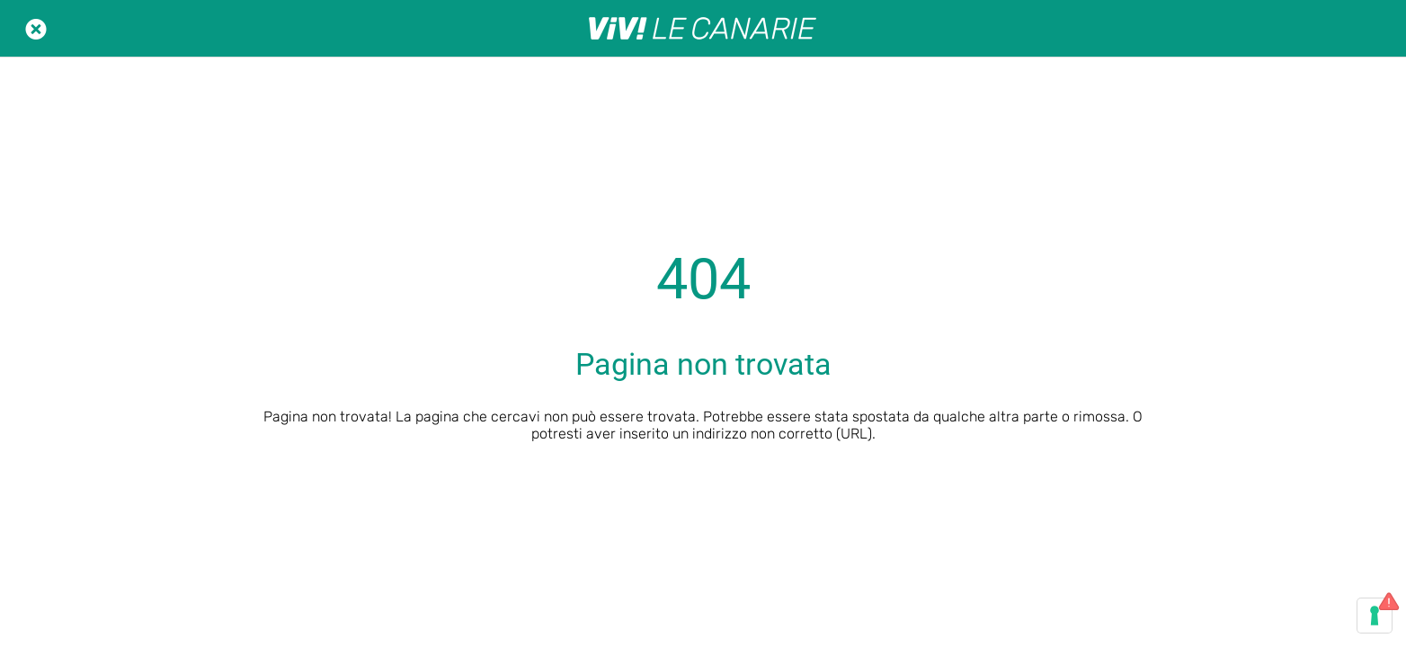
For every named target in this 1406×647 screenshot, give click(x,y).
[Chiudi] (36, 29)
